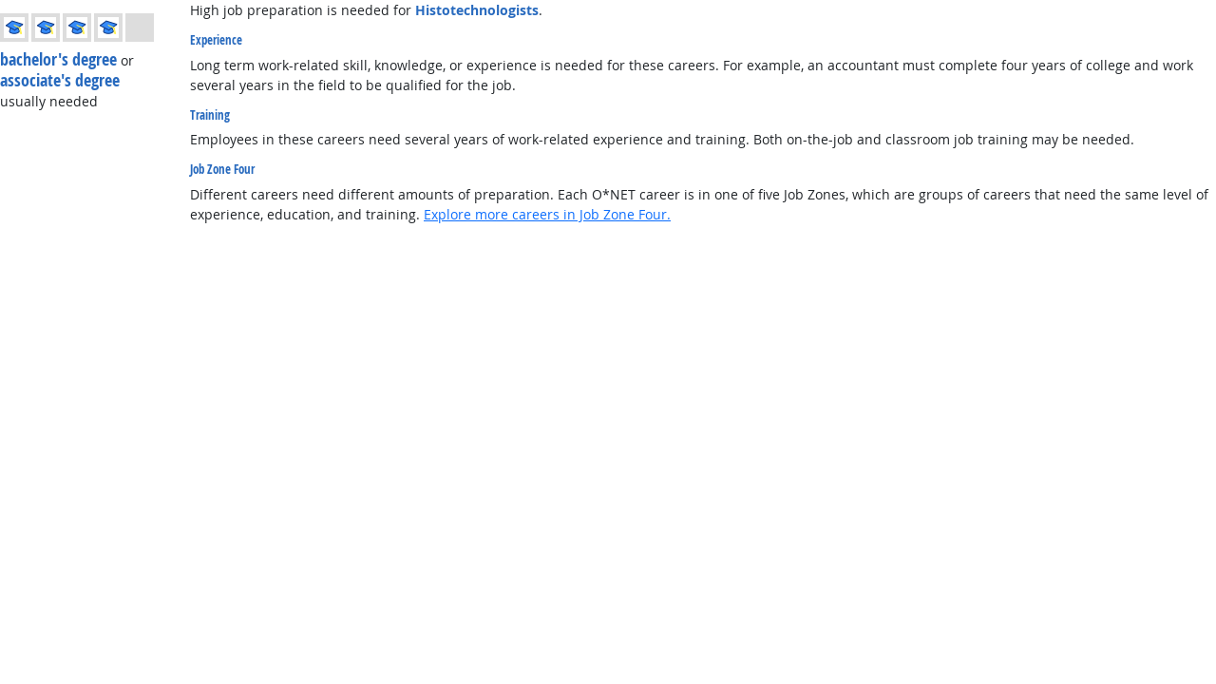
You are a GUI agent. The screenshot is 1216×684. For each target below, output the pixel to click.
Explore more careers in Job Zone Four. (547, 214)
